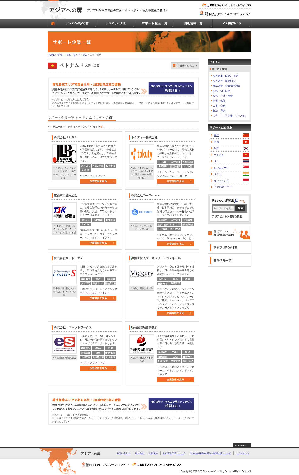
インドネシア (221, 180)
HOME (51, 54)
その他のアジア (223, 186)
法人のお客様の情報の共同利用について (210, 453)
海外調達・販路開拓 (224, 80)
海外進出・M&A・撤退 (225, 75)
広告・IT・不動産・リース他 (229, 115)
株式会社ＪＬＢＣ (65, 137)
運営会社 (139, 453)
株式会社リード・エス (68, 258)
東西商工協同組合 (65, 195)
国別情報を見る (185, 65)
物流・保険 (219, 100)
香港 (216, 141)
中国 (216, 135)
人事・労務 (219, 105)
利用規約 (153, 453)
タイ (216, 161)
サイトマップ (242, 453)
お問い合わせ (123, 453)
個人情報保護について (173, 453)
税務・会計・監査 (223, 95)
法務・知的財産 (221, 90)
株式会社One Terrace (145, 195)
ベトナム (82, 54)
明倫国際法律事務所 (144, 327)
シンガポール (221, 167)
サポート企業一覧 (66, 54)
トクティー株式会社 (144, 137)
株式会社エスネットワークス (73, 327)
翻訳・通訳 (219, 110)
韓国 (216, 148)
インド (218, 174)
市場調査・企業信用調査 (226, 85)
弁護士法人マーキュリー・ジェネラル (156, 258)
